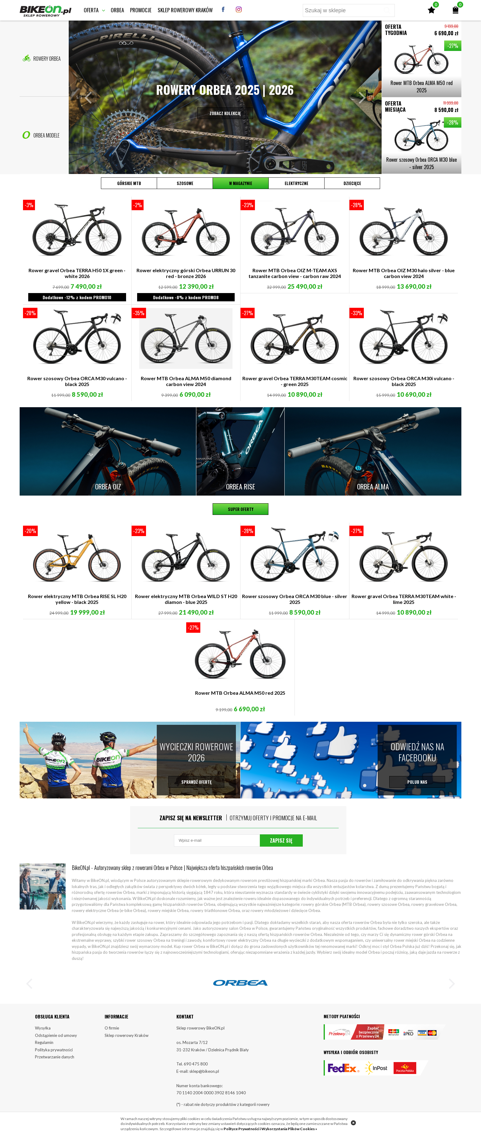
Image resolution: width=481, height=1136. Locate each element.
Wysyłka (43, 1028)
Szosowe (185, 183)
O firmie (112, 1028)
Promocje (141, 10)
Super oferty (240, 509)
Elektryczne (296, 183)
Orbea (117, 10)
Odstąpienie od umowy (56, 1035)
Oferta (91, 10)
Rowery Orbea (41, 58)
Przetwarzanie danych (54, 1056)
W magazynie (240, 183)
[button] (92, 97)
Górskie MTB (129, 183)
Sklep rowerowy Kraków (185, 10)
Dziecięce (352, 183)
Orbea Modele (41, 135)
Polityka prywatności (54, 1049)
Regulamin (44, 1042)
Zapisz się (281, 840)
